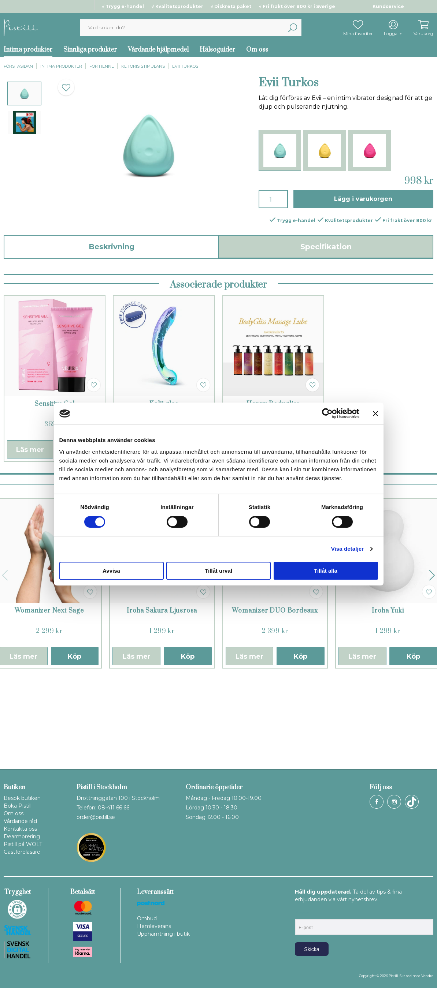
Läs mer (30, 538)
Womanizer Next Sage (49, 699)
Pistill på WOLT (23, 844)
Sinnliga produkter (90, 50)
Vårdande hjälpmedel (158, 50)
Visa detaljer (347, 549)
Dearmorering (22, 836)
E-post (301, 913)
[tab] (24, 93)
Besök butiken (22, 798)
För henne (101, 66)
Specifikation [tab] (326, 246)
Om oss (257, 50)
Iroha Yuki (388, 699)
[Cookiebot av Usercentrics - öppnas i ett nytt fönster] (327, 413)
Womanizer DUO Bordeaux (275, 699)
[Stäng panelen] (375, 413)
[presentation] (24, 93)
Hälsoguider (217, 50)
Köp (74, 744)
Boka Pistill (18, 805)
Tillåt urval (218, 571)
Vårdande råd (20, 821)
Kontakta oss (20, 829)
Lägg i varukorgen (363, 198)
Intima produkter (61, 66)
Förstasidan (18, 66)
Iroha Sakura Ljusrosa (162, 699)
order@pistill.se (96, 817)
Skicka (311, 949)
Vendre (427, 976)
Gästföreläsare (22, 852)
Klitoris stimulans (143, 66)
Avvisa (111, 571)
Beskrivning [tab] (111, 246)
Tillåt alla (325, 571)
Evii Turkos (185, 66)
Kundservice (388, 6)
